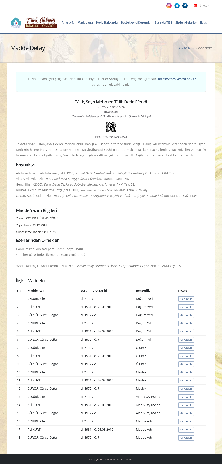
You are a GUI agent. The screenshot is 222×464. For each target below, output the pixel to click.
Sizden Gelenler (186, 22)
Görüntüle (186, 298)
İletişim (205, 22)
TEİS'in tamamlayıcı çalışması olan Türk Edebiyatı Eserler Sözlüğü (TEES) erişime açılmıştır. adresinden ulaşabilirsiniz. (111, 81)
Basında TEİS (163, 22)
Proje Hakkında (107, 22)
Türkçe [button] (201, 5)
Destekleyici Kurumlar (136, 22)
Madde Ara (85, 22)
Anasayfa (68, 22)
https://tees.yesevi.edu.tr (177, 79)
